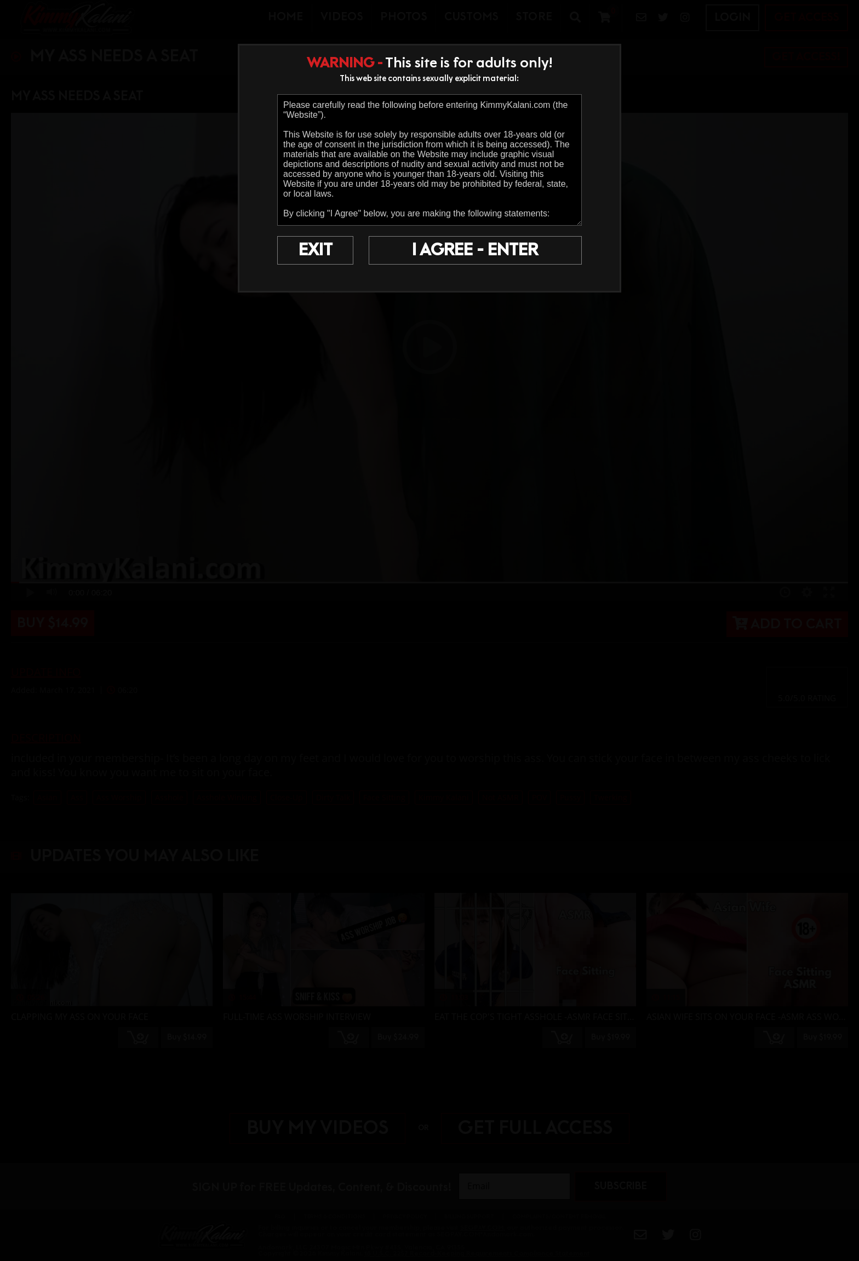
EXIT (316, 250)
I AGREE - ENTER (475, 250)
